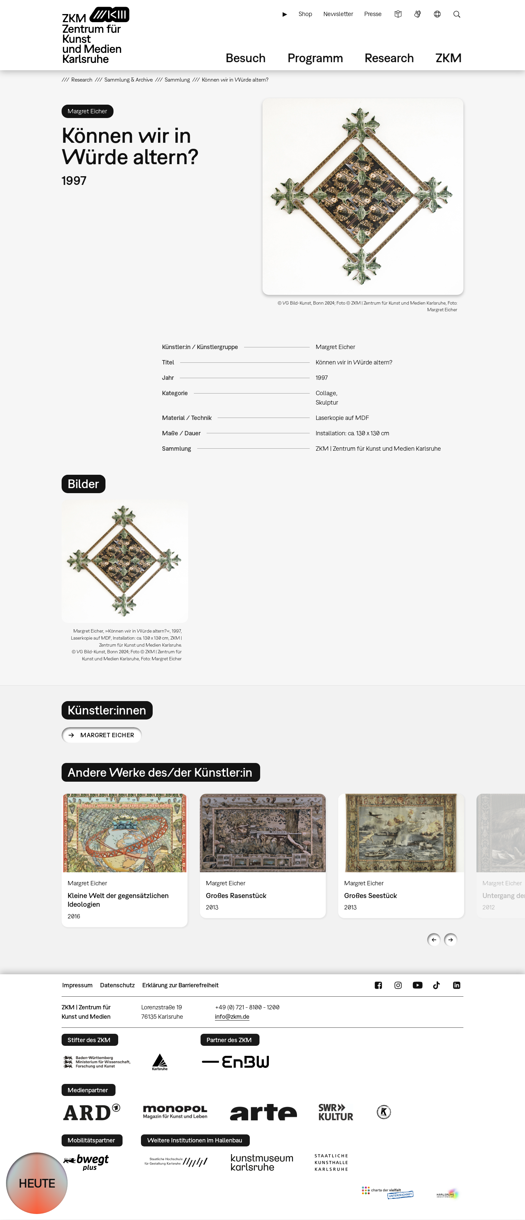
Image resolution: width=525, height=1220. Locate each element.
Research (389, 57)
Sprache (437, 14)
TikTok (437, 985)
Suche (456, 14)
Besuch (246, 57)
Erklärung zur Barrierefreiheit (180, 985)
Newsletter (338, 13)
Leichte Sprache (398, 14)
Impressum (77, 985)
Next (450, 940)
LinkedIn (456, 985)
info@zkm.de (232, 1016)
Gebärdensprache (417, 14)
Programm (315, 57)
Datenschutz (117, 985)
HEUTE (37, 1183)
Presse (373, 13)
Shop (305, 13)
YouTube (417, 985)
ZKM (449, 57)
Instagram (398, 985)
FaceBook (378, 985)
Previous (434, 940)
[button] (362, 196)
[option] (128, 583)
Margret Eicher (107, 735)
